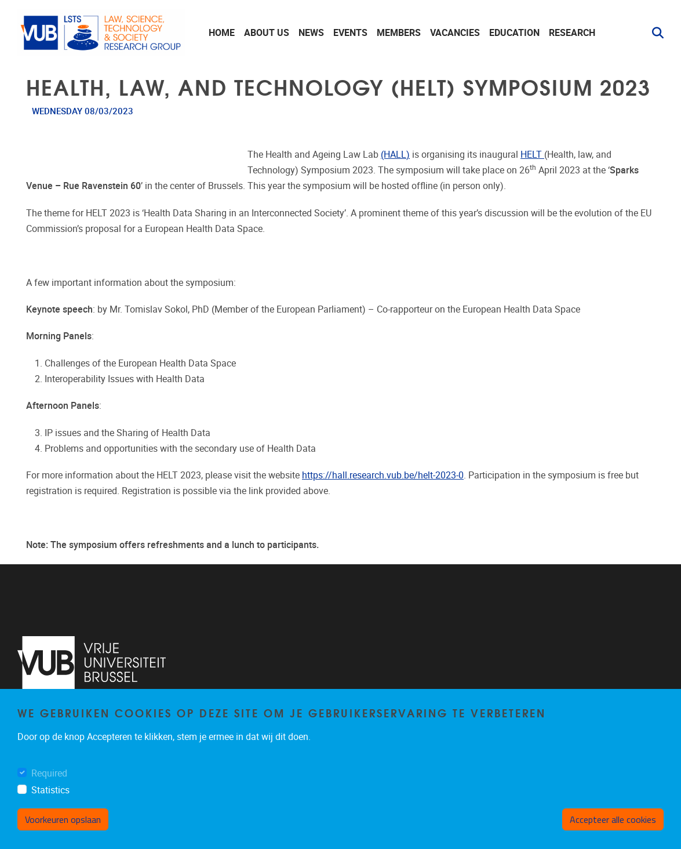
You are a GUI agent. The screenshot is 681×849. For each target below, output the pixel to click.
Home (222, 32)
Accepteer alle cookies (613, 819)
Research (572, 32)
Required (49, 773)
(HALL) (395, 154)
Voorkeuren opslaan (63, 819)
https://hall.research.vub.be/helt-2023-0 (383, 475)
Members (399, 32)
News (311, 32)
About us (266, 32)
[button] (653, 33)
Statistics (50, 790)
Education (514, 32)
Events (350, 32)
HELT (532, 154)
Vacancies (455, 32)
